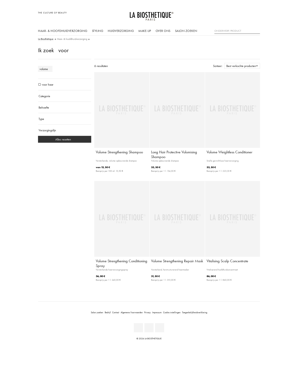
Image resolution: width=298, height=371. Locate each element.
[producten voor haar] (39, 84)
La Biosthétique (45, 39)
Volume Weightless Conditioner (229, 152)
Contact (115, 312)
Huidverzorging (121, 31)
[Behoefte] (64, 107)
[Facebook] (138, 327)
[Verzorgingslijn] (64, 130)
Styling (97, 31)
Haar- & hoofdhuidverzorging (62, 31)
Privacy (147, 312)
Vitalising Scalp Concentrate (227, 261)
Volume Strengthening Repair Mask (177, 261)
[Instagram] (159, 327)
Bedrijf (108, 312)
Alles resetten (64, 139)
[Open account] (247, 14)
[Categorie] (64, 96)
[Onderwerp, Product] (237, 31)
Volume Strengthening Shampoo (119, 152)
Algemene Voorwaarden (132, 312)
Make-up (144, 31)
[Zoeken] (257, 30)
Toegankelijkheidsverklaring (194, 312)
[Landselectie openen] (238, 14)
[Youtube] (149, 327)
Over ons (163, 31)
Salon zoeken (186, 31)
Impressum (157, 312)
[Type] (64, 118)
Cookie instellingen (172, 312)
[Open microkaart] (256, 14)
